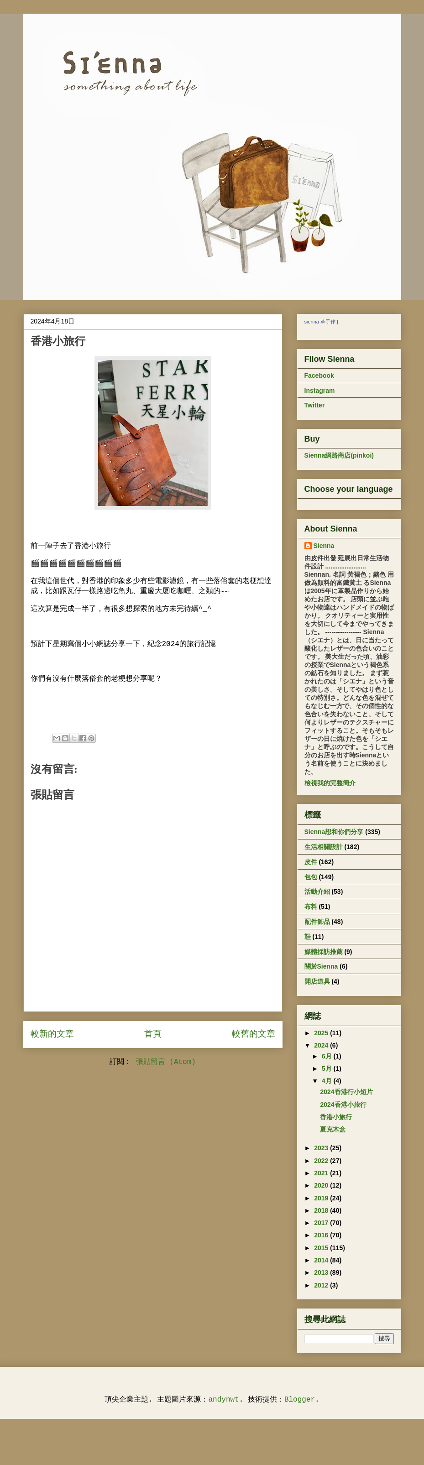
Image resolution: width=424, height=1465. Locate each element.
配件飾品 (317, 921)
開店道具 (317, 981)
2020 (322, 1185)
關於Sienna (321, 966)
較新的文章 (52, 1034)
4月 (328, 1080)
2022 (322, 1160)
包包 (310, 877)
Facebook (319, 375)
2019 (322, 1198)
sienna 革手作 (319, 321)
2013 (322, 1272)
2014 (322, 1260)
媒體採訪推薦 (323, 951)
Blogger (299, 1400)
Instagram (319, 390)
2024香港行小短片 (346, 1091)
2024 (322, 1045)
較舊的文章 (253, 1034)
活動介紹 (317, 891)
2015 (322, 1247)
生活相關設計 (323, 846)
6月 (328, 1056)
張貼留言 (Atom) (166, 1062)
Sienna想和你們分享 (334, 831)
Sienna (324, 545)
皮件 (310, 861)
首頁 (153, 1034)
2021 (322, 1173)
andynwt (223, 1400)
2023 (322, 1148)
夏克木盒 (332, 1129)
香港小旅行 (336, 1117)
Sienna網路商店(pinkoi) (339, 455)
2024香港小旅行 (343, 1104)
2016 (322, 1235)
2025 (322, 1033)
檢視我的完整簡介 (330, 783)
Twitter (314, 405)
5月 (328, 1068)
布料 (310, 906)
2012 (322, 1285)
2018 (322, 1210)
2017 (322, 1222)
